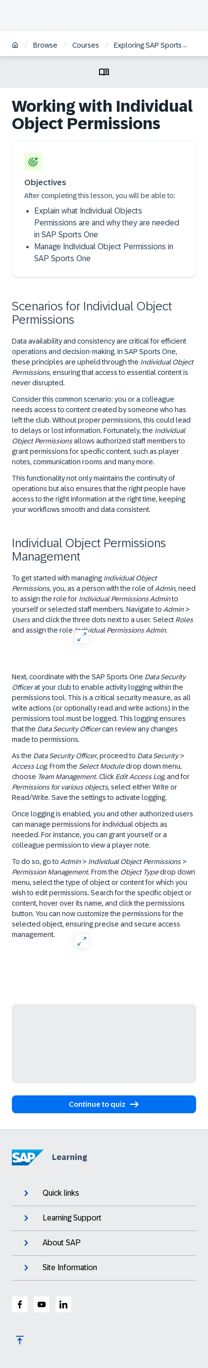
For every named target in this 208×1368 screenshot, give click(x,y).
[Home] (15, 46)
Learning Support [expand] (62, 1218)
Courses (85, 45)
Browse (45, 45)
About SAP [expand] (51, 1242)
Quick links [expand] (50, 1193)
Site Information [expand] (59, 1267)
